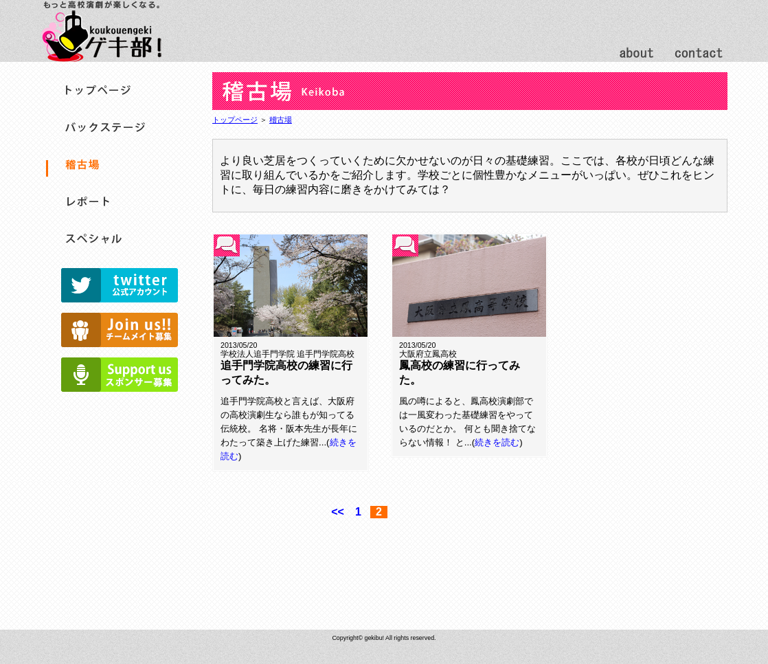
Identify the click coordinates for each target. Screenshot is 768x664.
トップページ (235, 119)
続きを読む (497, 442)
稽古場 (280, 119)
